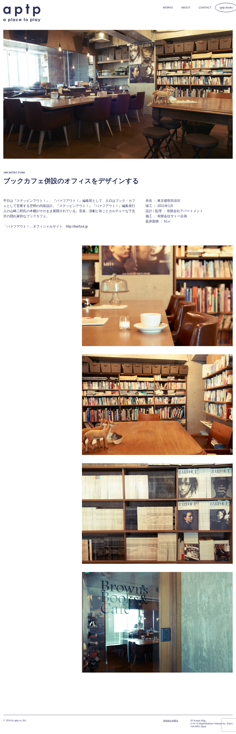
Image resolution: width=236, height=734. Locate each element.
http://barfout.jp (77, 226)
